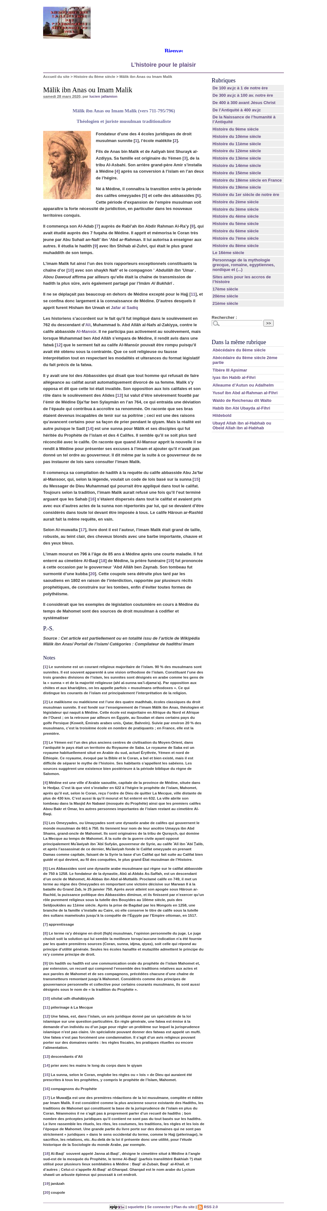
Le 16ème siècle (228, 252)
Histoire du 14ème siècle (236, 165)
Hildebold (221, 415)
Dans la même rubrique (239, 342)
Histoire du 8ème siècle (94, 76)
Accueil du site (56, 76)
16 (92, 499)
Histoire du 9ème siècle (235, 129)
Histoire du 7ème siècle (235, 238)
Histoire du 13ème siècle (236, 158)
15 (196, 479)
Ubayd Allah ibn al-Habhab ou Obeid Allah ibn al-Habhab (241, 425)
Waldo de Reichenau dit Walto (241, 400)
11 (193, 294)
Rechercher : (224, 317)
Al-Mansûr (86, 331)
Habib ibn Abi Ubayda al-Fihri (241, 408)
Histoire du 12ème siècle (236, 150)
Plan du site (184, 1207)
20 (92, 573)
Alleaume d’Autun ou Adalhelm (243, 385)
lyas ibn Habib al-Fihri (233, 377)
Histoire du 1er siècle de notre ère (245, 194)
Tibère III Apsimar (229, 370)
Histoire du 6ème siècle (235, 231)
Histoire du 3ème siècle (235, 209)
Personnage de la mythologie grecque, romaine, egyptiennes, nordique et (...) (243, 265)
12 (58, 344)
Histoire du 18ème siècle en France (247, 180)
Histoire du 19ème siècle (236, 187)
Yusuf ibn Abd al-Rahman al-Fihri (245, 392)
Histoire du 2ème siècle (235, 201)
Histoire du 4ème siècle (235, 216)
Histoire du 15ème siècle (236, 172)
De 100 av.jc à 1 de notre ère (240, 88)
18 (103, 560)
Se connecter (159, 1207)
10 (70, 270)
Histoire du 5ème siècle (235, 223)
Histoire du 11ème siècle (236, 143)
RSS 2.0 (208, 1207)
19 (170, 560)
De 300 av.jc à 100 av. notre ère (242, 95)
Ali (88, 324)
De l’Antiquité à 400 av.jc (236, 110)
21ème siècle (225, 303)
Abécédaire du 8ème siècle (238, 350)
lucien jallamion (103, 96)
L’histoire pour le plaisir (163, 65)
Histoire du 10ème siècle (236, 136)
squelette (136, 1207)
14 (89, 428)
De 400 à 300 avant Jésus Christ (243, 102)
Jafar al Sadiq (124, 307)
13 (119, 395)
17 (82, 529)
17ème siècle (225, 289)
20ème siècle (225, 296)
